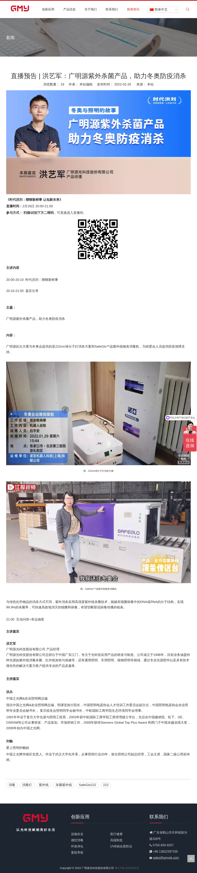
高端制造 (116, 840)
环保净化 (77, 846)
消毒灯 (27, 785)
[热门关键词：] (188, 9)
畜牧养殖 (77, 852)
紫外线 (44, 785)
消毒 (12, 785)
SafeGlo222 (87, 785)
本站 (150, 84)
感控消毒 (77, 840)
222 (106, 785)
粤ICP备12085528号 (127, 868)
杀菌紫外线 (64, 785)
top (191, 858)
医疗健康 (116, 834)
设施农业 (77, 834)
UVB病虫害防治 (121, 846)
